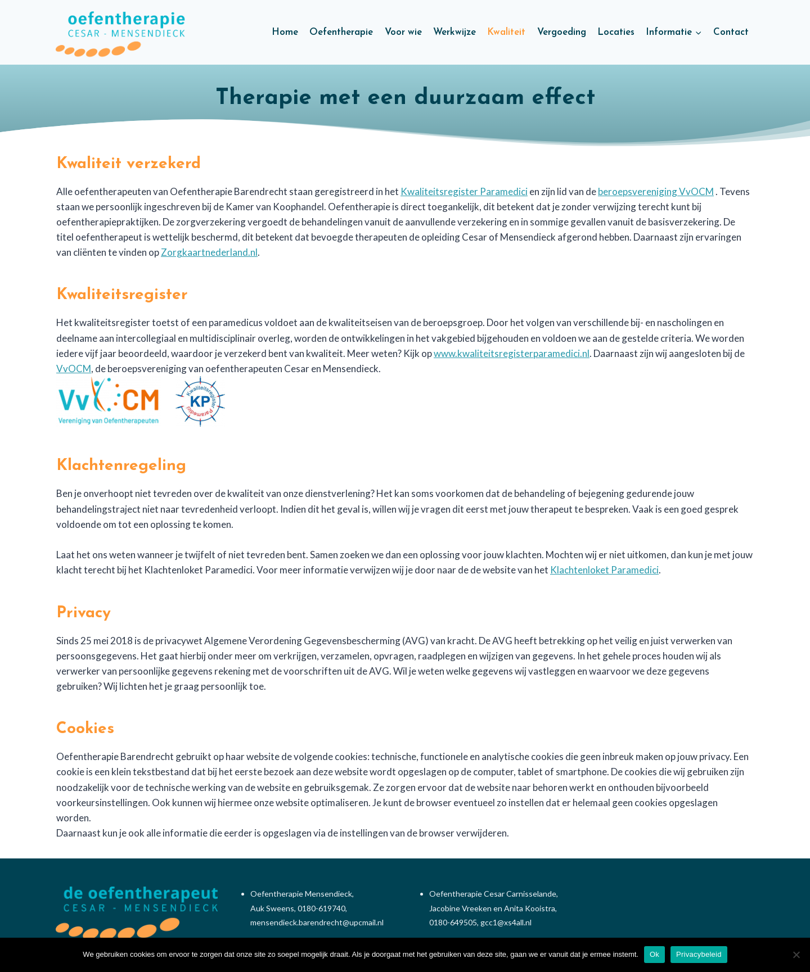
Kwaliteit (506, 32)
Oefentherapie (341, 32)
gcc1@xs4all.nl (506, 922)
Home (285, 32)
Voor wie (403, 32)
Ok (654, 954)
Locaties (615, 32)
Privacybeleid (699, 954)
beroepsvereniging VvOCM (656, 191)
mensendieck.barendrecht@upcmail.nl (317, 922)
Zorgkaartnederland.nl (209, 252)
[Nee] (796, 954)
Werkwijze (454, 32)
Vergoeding (561, 32)
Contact (731, 32)
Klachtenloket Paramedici (604, 570)
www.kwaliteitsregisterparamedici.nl (512, 353)
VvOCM (73, 368)
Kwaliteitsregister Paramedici (464, 191)
